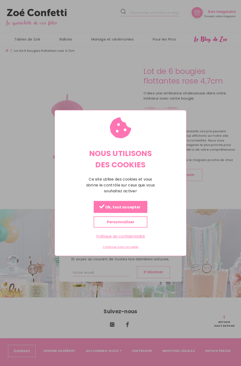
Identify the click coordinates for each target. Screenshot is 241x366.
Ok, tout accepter (120, 207)
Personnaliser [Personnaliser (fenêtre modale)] (120, 222)
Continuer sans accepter (120, 247)
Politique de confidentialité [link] (120, 236)
